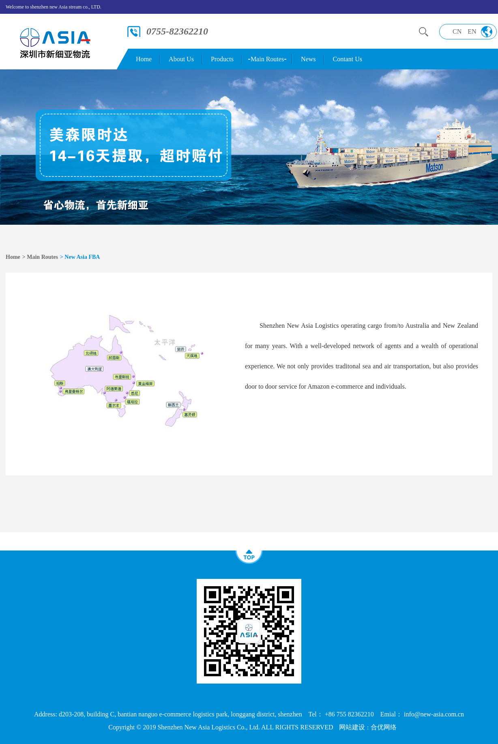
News (308, 59)
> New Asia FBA (80, 257)
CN (457, 31)
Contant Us (347, 59)
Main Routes (267, 59)
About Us (181, 59)
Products (222, 59)
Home (144, 59)
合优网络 (384, 727)
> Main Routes (40, 257)
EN (472, 31)
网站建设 (352, 727)
